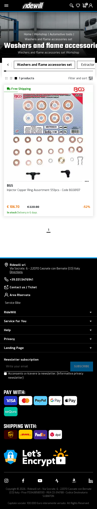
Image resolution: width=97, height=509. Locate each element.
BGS (10, 185)
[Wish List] (78, 5)
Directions (16, 272)
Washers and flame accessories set (48, 39)
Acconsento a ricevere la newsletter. (45, 376)
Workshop (40, 34)
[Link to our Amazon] (73, 480)
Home (27, 34)
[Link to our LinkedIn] (90, 480)
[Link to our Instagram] (6, 480)
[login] (90, 5)
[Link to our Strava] (57, 480)
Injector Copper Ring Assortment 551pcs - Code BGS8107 (43, 190)
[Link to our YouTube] (40, 480)
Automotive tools (61, 34)
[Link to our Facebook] (23, 480)
